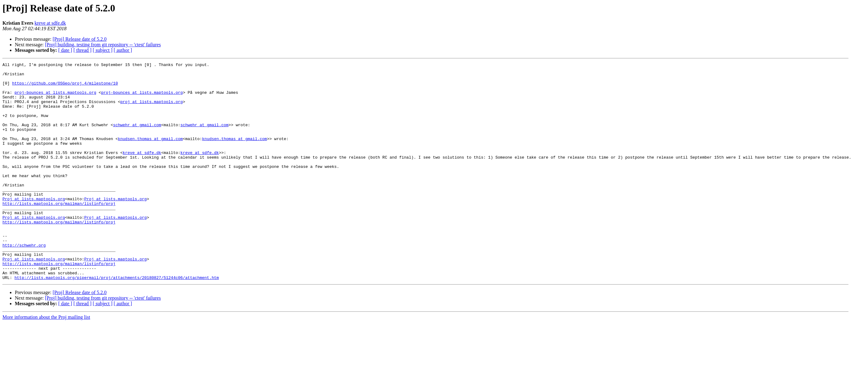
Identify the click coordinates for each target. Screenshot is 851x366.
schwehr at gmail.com (137, 137)
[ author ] (123, 50)
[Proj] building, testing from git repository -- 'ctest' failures (103, 44)
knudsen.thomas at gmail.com (150, 154)
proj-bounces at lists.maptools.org (55, 99)
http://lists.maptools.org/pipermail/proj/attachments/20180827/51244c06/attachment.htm (116, 321)
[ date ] (65, 50)
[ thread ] (82, 50)
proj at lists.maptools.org (151, 110)
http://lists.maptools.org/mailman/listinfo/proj (59, 232)
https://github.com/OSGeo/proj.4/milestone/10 (65, 87)
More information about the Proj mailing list (46, 360)
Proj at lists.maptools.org (33, 226)
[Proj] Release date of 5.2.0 (80, 39)
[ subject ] (103, 50)
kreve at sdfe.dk (50, 23)
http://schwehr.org (24, 282)
